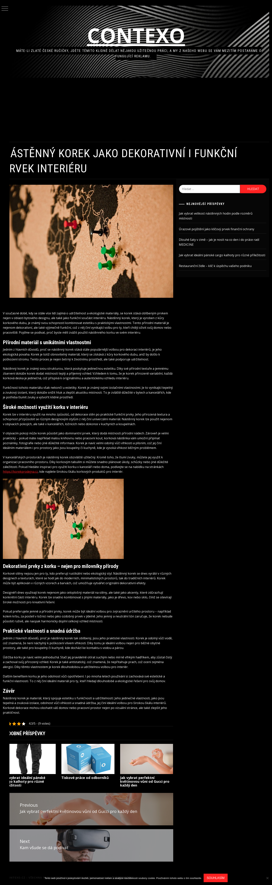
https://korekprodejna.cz (44, 468)
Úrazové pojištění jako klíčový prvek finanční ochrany (219, 229)
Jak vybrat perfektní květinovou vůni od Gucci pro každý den (150, 782)
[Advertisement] (140, 109)
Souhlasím (215, 878)
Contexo (141, 35)
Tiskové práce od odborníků (92, 778)
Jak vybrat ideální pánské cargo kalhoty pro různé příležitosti (33, 782)
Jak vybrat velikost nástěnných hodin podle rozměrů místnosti (219, 215)
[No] (267, 878)
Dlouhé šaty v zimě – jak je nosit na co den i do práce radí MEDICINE (222, 242)
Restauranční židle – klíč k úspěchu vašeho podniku (218, 271)
